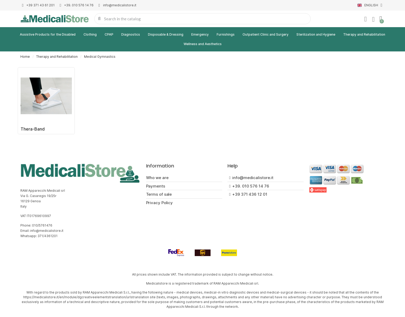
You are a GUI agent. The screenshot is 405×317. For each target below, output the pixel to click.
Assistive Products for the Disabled (48, 34)
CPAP (109, 34)
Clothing (90, 34)
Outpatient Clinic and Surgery (265, 34)
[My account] (365, 19)
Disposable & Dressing (165, 34)
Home (25, 57)
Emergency (200, 34)
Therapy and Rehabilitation (364, 34)
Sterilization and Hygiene (315, 34)
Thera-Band (33, 129)
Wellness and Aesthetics (203, 44)
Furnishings (226, 34)
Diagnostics (130, 34)
